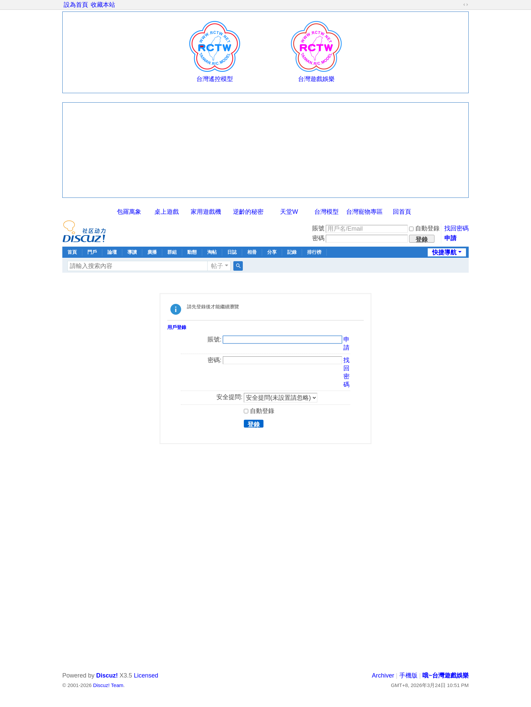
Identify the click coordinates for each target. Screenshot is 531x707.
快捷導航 (444, 252)
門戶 (92, 252)
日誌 (232, 252)
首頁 (72, 252)
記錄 (292, 252)
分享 (272, 252)
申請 (450, 238)
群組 (172, 252)
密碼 (318, 238)
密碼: (214, 360)
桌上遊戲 (166, 211)
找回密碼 (456, 228)
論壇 (112, 252)
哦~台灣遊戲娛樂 (445, 675)
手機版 (408, 675)
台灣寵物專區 (364, 211)
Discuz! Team (108, 685)
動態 (192, 252)
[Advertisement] (265, 150)
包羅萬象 (129, 211)
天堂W (289, 211)
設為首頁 (76, 4)
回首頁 (402, 211)
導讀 (132, 252)
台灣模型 (326, 211)
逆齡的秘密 (248, 211)
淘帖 (212, 252)
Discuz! (107, 675)
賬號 (318, 228)
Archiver (383, 675)
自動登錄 (424, 228)
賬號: (214, 339)
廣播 (152, 252)
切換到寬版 (466, 5)
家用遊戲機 (206, 211)
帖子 (217, 266)
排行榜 (314, 252)
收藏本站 (103, 4)
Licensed (146, 675)
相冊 (252, 252)
